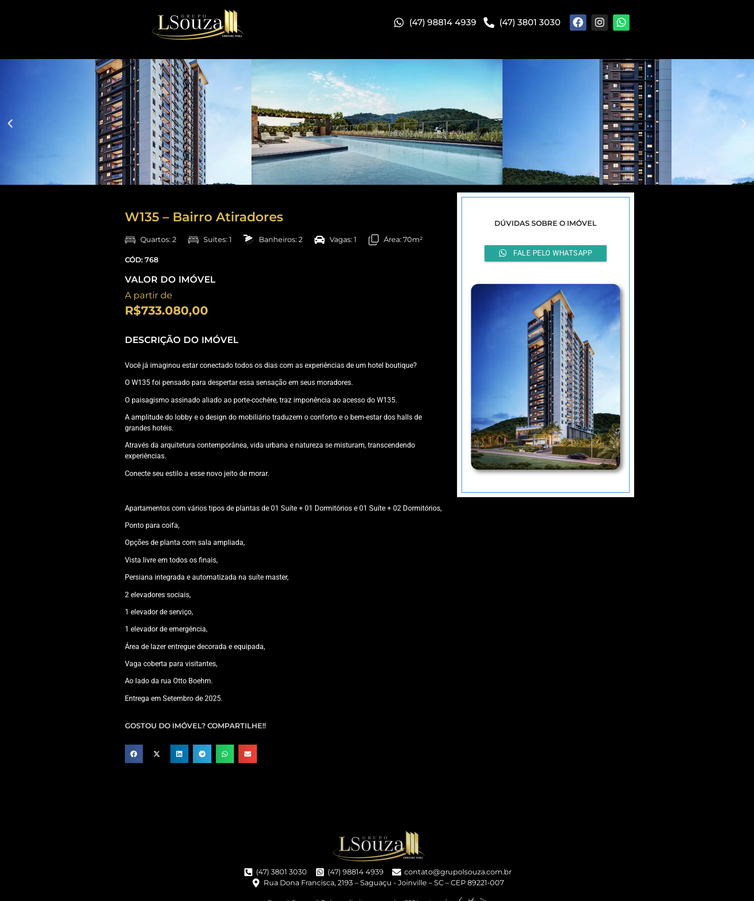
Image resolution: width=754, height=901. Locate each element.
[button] (10, 123)
